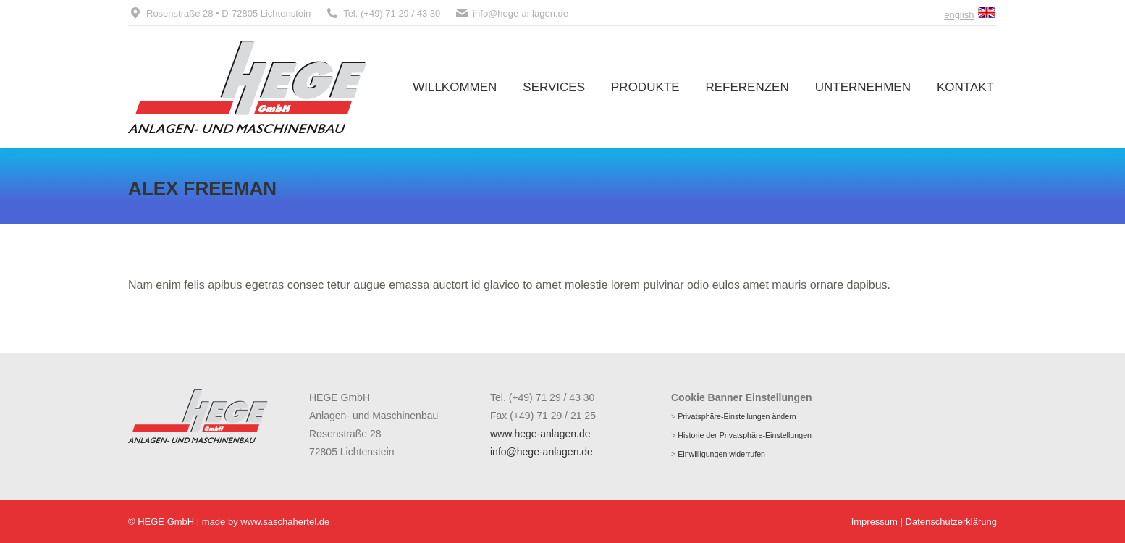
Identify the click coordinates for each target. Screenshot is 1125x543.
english (959, 14)
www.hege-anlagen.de (540, 433)
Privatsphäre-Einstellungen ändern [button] (737, 416)
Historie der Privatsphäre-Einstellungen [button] (745, 435)
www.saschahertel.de (284, 521)
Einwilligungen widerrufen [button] (721, 454)
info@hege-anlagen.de (511, 13)
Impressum (874, 521)
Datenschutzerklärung (951, 521)
